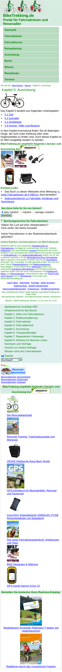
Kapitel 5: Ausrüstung (17, 329)
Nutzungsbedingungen (15, 288)
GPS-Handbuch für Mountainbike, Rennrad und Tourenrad (31, 490)
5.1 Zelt (9, 114)
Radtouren (6, 250)
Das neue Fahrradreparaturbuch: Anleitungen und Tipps (33, 539)
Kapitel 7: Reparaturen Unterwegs (24, 336)
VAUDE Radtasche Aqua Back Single (28, 460)
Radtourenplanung (41, 264)
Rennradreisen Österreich (14, 379)
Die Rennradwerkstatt (19, 414)
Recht (8, 60)
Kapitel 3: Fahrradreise (18, 321)
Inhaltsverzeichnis (50, 288)
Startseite (10, 29)
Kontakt (35, 282)
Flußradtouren (10, 255)
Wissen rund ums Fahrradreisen (23, 351)
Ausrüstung (12, 54)
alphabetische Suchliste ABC (21, 306)
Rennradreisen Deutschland (15, 377)
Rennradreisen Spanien (13, 382)
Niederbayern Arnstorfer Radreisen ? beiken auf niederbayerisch (31, 627)
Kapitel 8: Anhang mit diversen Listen (26, 340)
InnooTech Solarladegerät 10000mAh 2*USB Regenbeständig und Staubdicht (32, 515)
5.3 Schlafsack (13, 122)
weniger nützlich (44, 212)
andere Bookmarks (38, 285)
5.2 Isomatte (12, 118)
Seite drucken (48, 282)
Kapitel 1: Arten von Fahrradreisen (24, 314)
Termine (9, 79)
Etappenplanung (20, 264)
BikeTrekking (17, 85)
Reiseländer (12, 73)
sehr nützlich (11, 212)
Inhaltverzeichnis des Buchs (21, 310)
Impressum (34, 288)
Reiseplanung (13, 48)
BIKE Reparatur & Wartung (22, 563)
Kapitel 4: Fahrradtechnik (19, 325)
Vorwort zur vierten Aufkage (20, 347)
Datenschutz (21, 285)
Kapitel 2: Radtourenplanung (21, 317)
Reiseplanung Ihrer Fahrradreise (42, 257)
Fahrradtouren (13, 42)
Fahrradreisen (13, 36)
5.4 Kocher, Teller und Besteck (22, 125)
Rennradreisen (18, 273)
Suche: (9, 355)
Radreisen (36, 267)
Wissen (9, 67)
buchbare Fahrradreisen (23, 269)
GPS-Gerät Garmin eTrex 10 (23, 584)
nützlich (26, 212)
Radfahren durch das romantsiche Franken (31, 665)
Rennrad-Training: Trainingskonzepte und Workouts (31, 436)
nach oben (13, 282)
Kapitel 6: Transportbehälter (20, 332)
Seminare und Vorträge (18, 343)
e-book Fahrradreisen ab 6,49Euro (30, 193)
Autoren (33, 250)
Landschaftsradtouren (32, 255)
